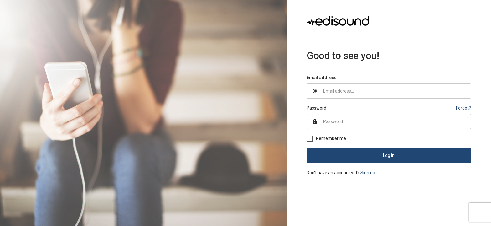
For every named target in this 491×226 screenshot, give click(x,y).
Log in (389, 155)
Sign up (367, 172)
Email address (322, 77)
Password (316, 107)
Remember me (331, 138)
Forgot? (463, 107)
